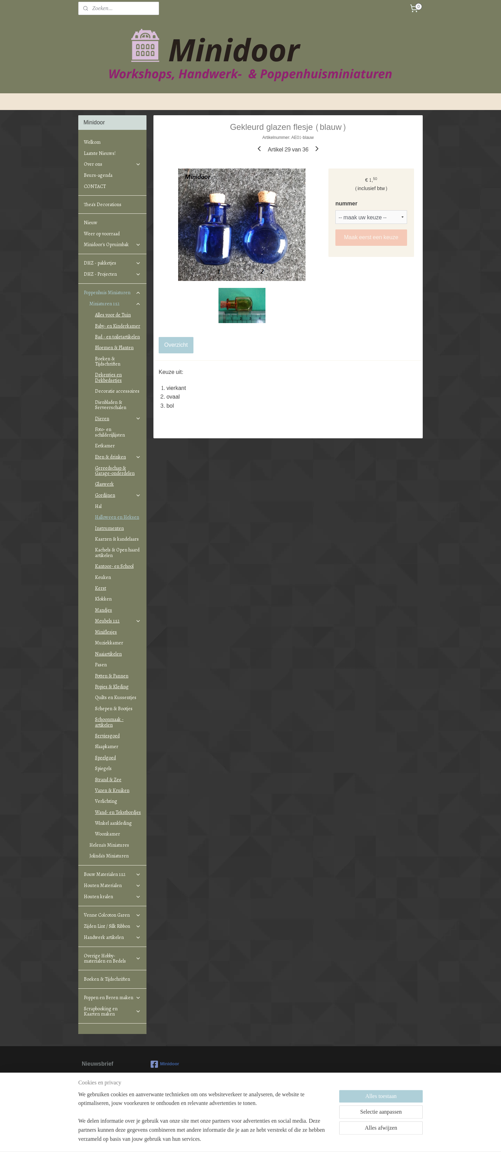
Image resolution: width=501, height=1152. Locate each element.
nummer (346, 203)
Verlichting (106, 801)
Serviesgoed (107, 735)
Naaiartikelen (108, 654)
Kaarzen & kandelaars (117, 539)
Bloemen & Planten (114, 347)
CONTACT (95, 186)
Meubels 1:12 (118, 621)
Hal (98, 506)
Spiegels (103, 768)
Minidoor (165, 1064)
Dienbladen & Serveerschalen (110, 405)
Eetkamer (105, 445)
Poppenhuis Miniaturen (112, 292)
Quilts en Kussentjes (115, 697)
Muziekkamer (109, 643)
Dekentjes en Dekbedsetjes (108, 377)
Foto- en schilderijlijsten (110, 432)
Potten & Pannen (111, 676)
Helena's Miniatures (109, 845)
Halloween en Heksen (117, 517)
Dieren (118, 418)
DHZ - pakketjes (112, 263)
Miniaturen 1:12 (115, 303)
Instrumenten (109, 528)
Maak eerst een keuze (371, 237)
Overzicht (176, 345)
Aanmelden (101, 1104)
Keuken (103, 577)
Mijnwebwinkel (313, 1139)
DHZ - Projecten (112, 274)
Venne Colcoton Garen (112, 915)
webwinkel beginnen (259, 1139)
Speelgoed (105, 757)
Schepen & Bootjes (114, 708)
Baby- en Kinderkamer (117, 326)
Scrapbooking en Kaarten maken (112, 1011)
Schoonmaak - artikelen (109, 722)
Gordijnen (118, 495)
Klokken (103, 599)
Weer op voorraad (102, 233)
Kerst (100, 588)
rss (236, 1139)
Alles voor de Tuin (113, 315)
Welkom (92, 142)
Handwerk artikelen (112, 937)
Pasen (101, 664)
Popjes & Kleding (112, 686)
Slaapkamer (106, 746)
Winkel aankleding (113, 823)
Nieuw (90, 222)
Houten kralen (112, 896)
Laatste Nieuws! (100, 153)
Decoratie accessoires (117, 391)
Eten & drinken (118, 457)
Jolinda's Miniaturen (109, 856)
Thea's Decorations (102, 204)
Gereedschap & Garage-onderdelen (115, 471)
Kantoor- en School (114, 566)
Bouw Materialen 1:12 (112, 874)
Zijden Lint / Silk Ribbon (112, 926)
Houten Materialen (112, 885)
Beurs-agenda (98, 175)
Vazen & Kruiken (112, 790)
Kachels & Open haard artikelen (117, 552)
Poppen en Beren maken (112, 997)
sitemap (224, 1139)
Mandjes (103, 610)
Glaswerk (104, 484)
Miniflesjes (106, 632)
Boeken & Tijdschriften (107, 361)
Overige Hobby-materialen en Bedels (112, 958)
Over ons (112, 164)
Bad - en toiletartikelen (117, 337)
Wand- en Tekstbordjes (118, 812)
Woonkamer (107, 834)
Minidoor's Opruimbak (112, 244)
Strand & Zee (108, 779)
